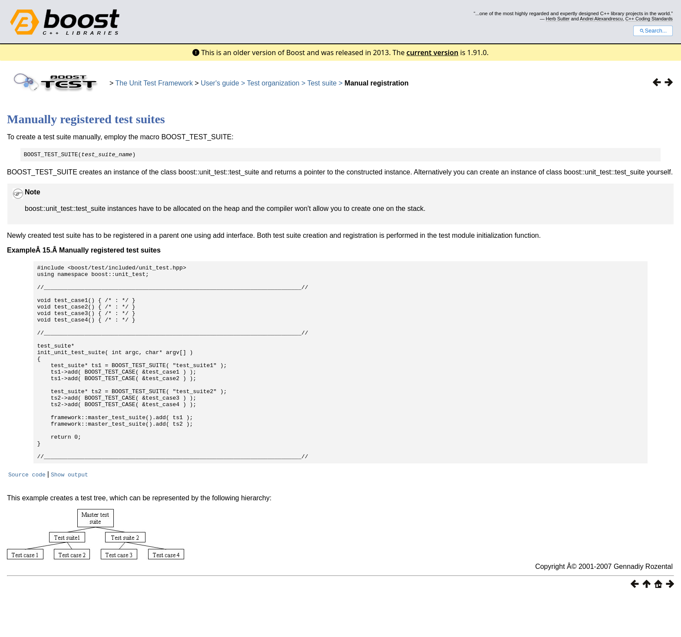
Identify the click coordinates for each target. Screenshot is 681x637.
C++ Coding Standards (649, 18)
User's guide (220, 83)
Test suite (322, 83)
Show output (69, 515)
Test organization (273, 83)
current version (433, 52)
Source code (27, 515)
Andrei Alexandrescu (601, 18)
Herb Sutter (558, 18)
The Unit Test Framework (154, 83)
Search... (653, 31)
